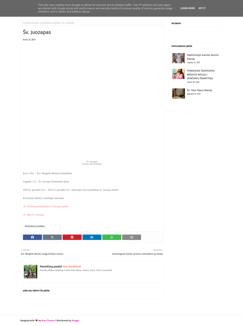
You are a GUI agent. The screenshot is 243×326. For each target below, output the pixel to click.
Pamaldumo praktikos (51, 23)
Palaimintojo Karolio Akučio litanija (203, 56)
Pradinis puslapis (31, 23)
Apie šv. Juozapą (35, 214)
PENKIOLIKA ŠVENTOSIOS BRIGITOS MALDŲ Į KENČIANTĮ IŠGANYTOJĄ (201, 74)
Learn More (187, 8)
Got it (202, 8)
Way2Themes (48, 320)
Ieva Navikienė (71, 266)
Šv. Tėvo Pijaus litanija (199, 90)
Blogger (75, 320)
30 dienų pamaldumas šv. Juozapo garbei (47, 206)
